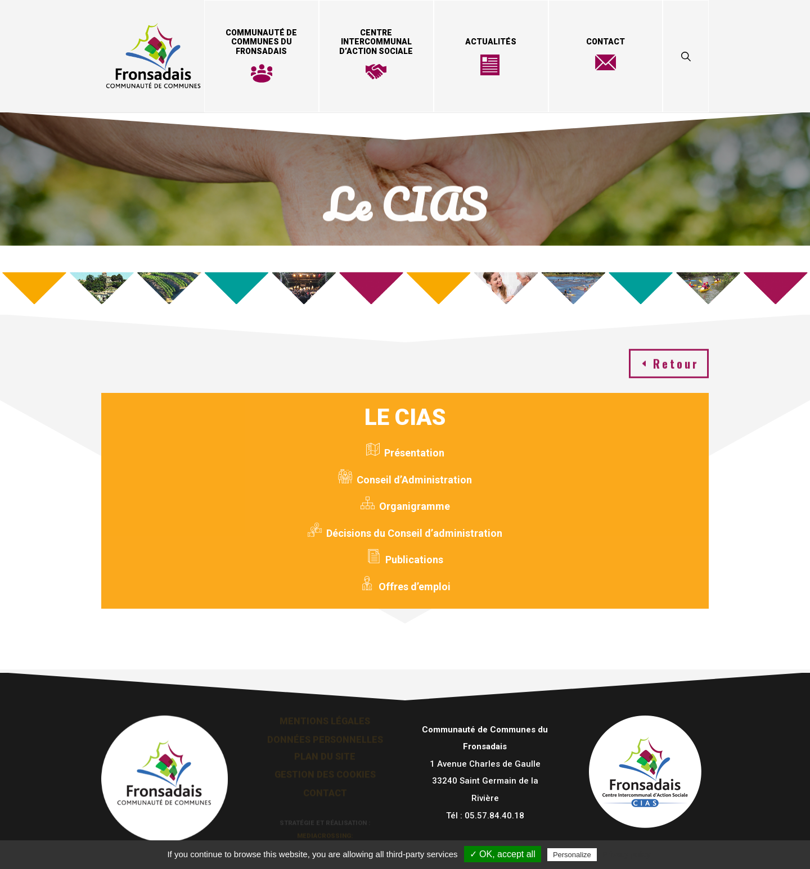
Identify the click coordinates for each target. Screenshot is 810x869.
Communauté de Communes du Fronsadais (261, 42)
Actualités (490, 41)
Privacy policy (626, 854)
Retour (676, 360)
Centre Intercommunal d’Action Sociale (376, 42)
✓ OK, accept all (503, 854)
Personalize (572, 854)
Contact (605, 41)
